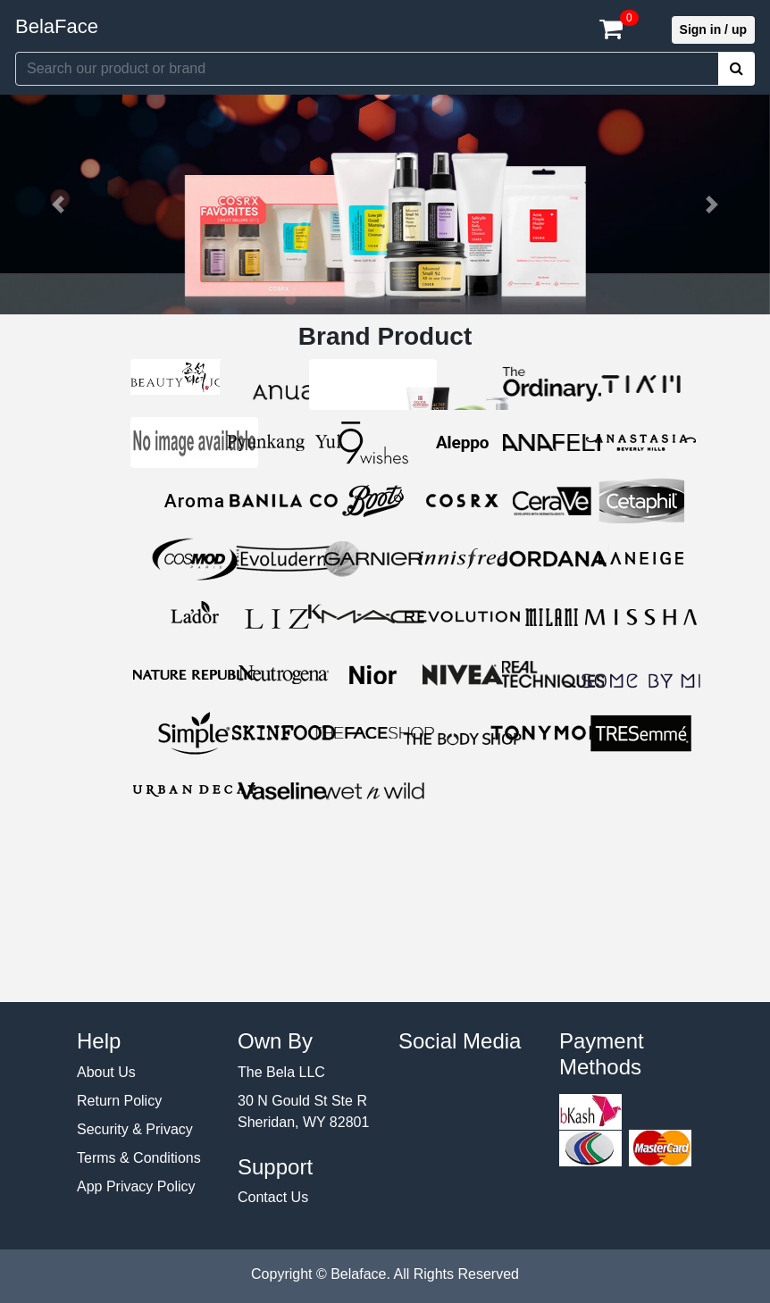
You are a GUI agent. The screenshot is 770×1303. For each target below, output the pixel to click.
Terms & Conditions (139, 1157)
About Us (106, 1072)
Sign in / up (713, 29)
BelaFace (56, 26)
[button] (57, 204)
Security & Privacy (135, 1129)
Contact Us (273, 1197)
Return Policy (119, 1100)
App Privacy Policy (136, 1186)
